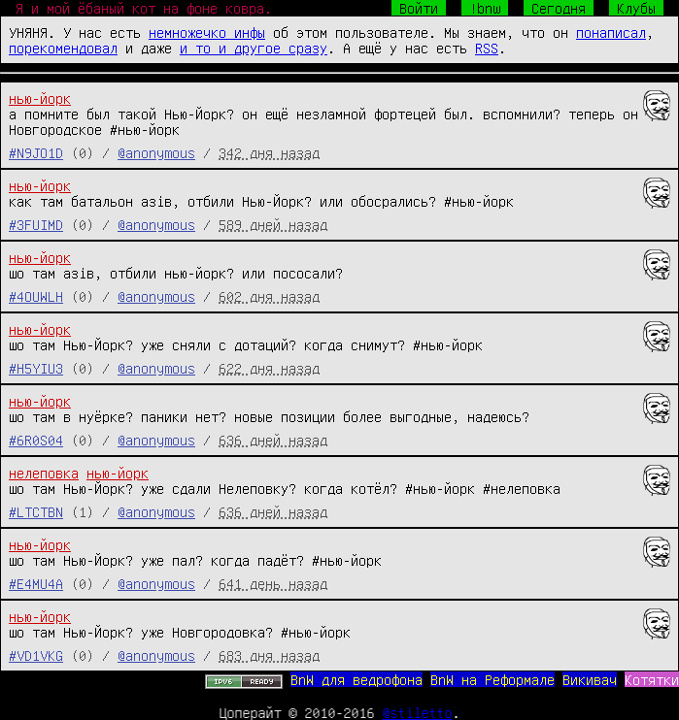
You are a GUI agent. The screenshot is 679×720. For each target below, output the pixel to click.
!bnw (484, 8)
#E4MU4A (36, 583)
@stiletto (418, 712)
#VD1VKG (36, 655)
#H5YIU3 (36, 368)
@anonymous (156, 152)
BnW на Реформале (492, 679)
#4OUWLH (36, 296)
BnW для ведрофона (356, 679)
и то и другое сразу (253, 47)
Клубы (636, 8)
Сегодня (558, 8)
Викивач (589, 679)
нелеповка (44, 472)
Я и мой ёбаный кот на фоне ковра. (144, 8)
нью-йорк (40, 98)
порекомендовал (63, 47)
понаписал (611, 32)
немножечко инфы (207, 32)
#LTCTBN (36, 511)
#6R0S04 (36, 439)
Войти (418, 8)
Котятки (652, 679)
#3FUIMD (36, 224)
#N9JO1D (36, 152)
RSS (486, 47)
